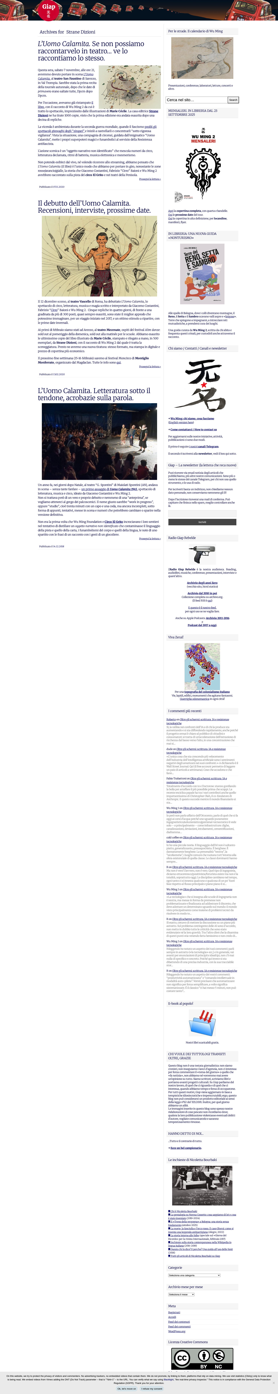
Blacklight (169, 1379)
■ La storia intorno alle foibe (183, 1235)
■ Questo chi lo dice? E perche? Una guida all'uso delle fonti (200, 1249)
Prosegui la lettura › (150, 179)
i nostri (203, 446)
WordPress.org (176, 1331)
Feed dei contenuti (179, 1321)
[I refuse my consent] (273, 1383)
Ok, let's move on (127, 1388)
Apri (170, 210)
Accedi (172, 1317)
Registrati (174, 1312)
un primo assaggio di (109, 489)
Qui (170, 214)
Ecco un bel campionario (186, 1148)
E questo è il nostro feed (202, 607)
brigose (230, 316)
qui (118, 362)
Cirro (54, 310)
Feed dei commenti (179, 1326)
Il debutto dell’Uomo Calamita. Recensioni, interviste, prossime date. (94, 206)
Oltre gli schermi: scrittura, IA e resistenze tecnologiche (204, 867)
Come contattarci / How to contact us (194, 429)
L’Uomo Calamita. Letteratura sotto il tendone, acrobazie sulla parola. (94, 394)
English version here (181, 422)
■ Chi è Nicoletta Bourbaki (182, 1211)
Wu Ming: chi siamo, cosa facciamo (192, 418)
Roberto (171, 719)
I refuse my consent (151, 1388)
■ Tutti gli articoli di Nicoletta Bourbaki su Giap (194, 1256)
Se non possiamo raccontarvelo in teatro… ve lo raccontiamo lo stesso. (91, 51)
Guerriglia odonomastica (194, 699)
